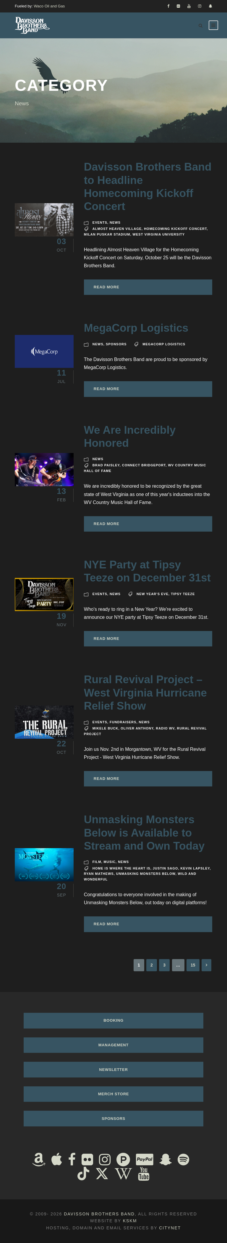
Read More (106, 287)
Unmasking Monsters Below (146, 873)
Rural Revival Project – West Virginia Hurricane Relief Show (145, 692)
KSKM (130, 1220)
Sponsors (116, 344)
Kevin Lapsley (195, 868)
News (115, 222)
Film (97, 862)
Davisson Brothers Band (99, 1214)
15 (193, 965)
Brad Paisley (106, 465)
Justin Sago (165, 868)
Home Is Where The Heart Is (121, 868)
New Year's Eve (152, 594)
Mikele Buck (105, 728)
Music (110, 862)
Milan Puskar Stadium (107, 234)
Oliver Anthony (137, 728)
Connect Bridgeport (144, 465)
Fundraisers (123, 722)
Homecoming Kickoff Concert (175, 229)
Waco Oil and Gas (49, 6)
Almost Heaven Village (117, 229)
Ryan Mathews (99, 873)
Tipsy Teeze (183, 594)
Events (100, 222)
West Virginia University (159, 234)
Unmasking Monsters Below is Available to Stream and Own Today (144, 832)
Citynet (170, 1227)
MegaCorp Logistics (136, 328)
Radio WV (165, 728)
